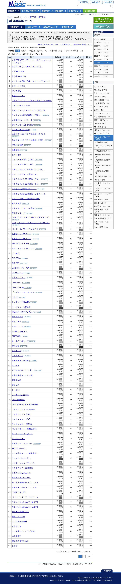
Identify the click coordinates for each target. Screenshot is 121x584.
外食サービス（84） (102, 93)
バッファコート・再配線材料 (24, 429)
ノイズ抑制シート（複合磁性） (25, 453)
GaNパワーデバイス (20, 268)
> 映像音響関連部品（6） (102, 156)
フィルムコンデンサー (21, 458)
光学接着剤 (16, 536)
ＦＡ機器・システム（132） (102, 184)
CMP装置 (16, 336)
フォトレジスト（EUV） (22, 424)
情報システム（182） (103, 130)
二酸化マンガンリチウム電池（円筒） (28, 140)
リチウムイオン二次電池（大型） (26, 179)
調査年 (24, 51)
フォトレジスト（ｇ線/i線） (24, 409)
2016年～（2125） (102, 49)
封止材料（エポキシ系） (22, 312)
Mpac (9, 17)
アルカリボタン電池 (20, 130)
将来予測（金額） (57, 51)
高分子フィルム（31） (103, 215)
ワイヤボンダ (17, 356)
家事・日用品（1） (101, 120)
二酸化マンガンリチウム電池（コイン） (29, 134)
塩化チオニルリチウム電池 (23, 208)
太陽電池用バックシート (22, 120)
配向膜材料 (16, 380)
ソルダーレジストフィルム (23, 463)
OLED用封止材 (18, 400)
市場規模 (31, 51)
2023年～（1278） (102, 73)
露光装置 (15, 346)
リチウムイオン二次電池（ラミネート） (29, 194)
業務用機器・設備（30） (101, 211)
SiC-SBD (16, 258)
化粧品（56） (99, 110)
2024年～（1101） (102, 76)
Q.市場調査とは (66, 44)
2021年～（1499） (102, 66)
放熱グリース (17, 326)
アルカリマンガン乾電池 (22, 125)
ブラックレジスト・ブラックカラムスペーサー (32, 101)
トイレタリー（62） (102, 113)
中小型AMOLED (19, 76)
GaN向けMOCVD (19, 331)
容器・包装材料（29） (103, 218)
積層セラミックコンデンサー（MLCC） (29, 110)
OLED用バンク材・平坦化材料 (25, 404)
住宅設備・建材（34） (103, 206)
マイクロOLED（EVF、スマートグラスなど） (31, 81)
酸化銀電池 (16, 203)
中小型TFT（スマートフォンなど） (27, 67)
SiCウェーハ (17, 273)
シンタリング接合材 (20, 302)
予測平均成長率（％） (75, 51)
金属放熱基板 (17, 317)
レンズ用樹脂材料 (19, 522)
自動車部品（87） (101, 199)
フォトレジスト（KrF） (22, 414)
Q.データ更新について (83, 44)
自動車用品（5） (101, 203)
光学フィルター (18, 517)
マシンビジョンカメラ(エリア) (25, 502)
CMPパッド (17, 282)
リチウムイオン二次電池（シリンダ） (28, 169)
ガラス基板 (16, 91)
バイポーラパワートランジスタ (25, 229)
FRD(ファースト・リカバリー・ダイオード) (31, 223)
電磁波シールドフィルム (22, 443)
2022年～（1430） (102, 69)
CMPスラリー (18, 287)
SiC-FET (15, 263)
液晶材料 (15, 385)
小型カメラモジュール (21, 473)
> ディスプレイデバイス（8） (103, 147)
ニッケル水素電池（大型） (23, 160)
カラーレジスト (18, 96)
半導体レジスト (18, 278)
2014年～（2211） (102, 42)
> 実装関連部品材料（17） (102, 161)
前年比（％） (42, 51)
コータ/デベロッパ (20, 341)
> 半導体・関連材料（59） (102, 166)
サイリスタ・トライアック (23, 248)
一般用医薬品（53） (102, 103)
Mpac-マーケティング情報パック (91, 578)
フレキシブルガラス (20, 395)
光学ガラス (16, 526)
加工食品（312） (101, 90)
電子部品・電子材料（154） (102, 138)
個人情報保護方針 (25, 576)
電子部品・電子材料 (37, 17)
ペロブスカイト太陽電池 (22, 468)
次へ (89, 556)
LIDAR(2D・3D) (19, 492)
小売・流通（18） (101, 227)
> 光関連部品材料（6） (101, 172)
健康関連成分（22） (102, 100)
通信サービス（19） (102, 133)
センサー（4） (100, 180)
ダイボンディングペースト (23, 292)
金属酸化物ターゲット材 (22, 375)
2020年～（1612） (102, 63)
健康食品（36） (100, 96)
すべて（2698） (100, 39)
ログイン (92, 14)
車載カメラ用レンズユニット (24, 487)
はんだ (15, 297)
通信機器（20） (100, 127)
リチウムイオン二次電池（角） (25, 174)
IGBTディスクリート (21, 243)
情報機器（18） (100, 123)
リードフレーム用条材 (21, 307)
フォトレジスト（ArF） (22, 419)
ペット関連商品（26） (103, 117)
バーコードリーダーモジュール (25, 497)
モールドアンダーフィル (22, 434)
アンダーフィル (18, 439)
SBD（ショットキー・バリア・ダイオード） (31, 217)
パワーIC (16, 253)
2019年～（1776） (102, 59)
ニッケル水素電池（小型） (23, 164)
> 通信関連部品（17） (103, 151)
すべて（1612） (100, 86)
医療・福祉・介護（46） (101, 223)
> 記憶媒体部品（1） (103, 176)
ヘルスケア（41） (101, 107)
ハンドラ (15, 366)
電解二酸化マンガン (20, 541)
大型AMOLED (18, 71)
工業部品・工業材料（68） (102, 190)
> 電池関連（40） (101, 142)
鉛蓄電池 (15, 150)
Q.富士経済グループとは (48, 44)
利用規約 (36, 576)
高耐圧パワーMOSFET (21, 239)
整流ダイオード (18, 213)
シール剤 (15, 390)
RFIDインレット (19, 448)
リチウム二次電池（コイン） (24, 189)
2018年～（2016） (102, 56)
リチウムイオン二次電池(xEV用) (26, 199)
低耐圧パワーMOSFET (21, 234)
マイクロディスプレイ (21, 106)
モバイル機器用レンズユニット (25, 482)
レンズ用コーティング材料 (23, 531)
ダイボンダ (16, 351)
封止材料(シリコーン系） (22, 370)
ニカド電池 (16, 155)
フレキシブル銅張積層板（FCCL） (27, 115)
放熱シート (16, 322)
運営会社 (13, 576)
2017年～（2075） (102, 53)
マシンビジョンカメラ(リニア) (25, 507)
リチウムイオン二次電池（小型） (26, 184)
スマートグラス (18, 86)
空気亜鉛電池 (17, 145)
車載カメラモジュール (21, 478)
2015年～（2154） (102, 46)
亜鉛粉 (15, 546)
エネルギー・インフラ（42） (103, 195)
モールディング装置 (20, 361)
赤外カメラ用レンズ (20, 512)
